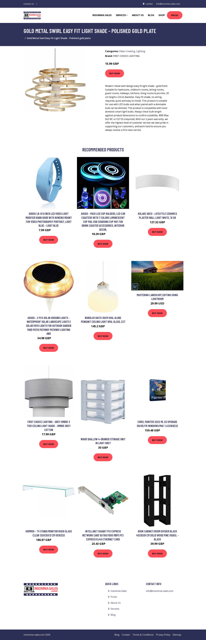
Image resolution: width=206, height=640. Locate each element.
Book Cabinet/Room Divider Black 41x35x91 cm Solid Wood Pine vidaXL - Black (157, 535)
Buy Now (114, 73)
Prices (174, 15)
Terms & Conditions (143, 634)
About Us (138, 15)
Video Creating (127, 51)
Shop (162, 15)
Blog (151, 15)
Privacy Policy (163, 634)
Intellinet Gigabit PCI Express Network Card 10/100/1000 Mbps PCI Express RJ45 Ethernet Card (103, 535)
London (149, 3)
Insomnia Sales (102, 15)
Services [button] (121, 15)
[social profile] (36, 4)
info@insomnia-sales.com (168, 3)
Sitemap (177, 634)
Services (115, 608)
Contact (126, 634)
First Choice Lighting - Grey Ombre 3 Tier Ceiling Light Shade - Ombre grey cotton (49, 425)
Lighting (140, 51)
